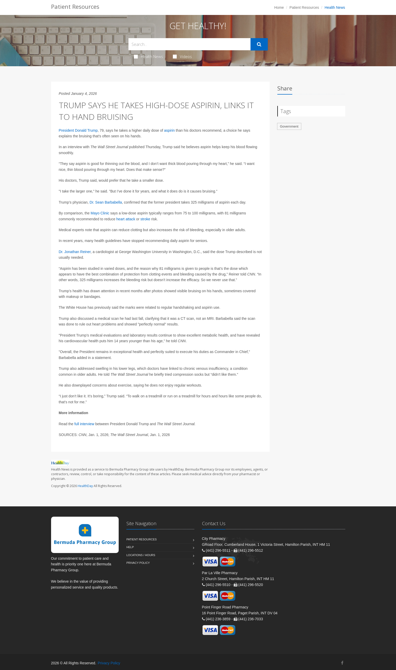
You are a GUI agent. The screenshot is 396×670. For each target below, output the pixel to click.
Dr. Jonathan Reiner (75, 252)
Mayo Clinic (100, 213)
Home (279, 7)
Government (289, 126)
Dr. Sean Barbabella (106, 202)
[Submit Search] (259, 44)
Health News (148, 56)
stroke (145, 219)
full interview (84, 424)
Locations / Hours (140, 555)
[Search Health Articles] (189, 44)
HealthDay (85, 486)
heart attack (125, 219)
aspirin (169, 130)
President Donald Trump (78, 130)
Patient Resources (304, 7)
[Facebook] (342, 663)
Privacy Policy (138, 562)
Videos (182, 56)
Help (130, 547)
